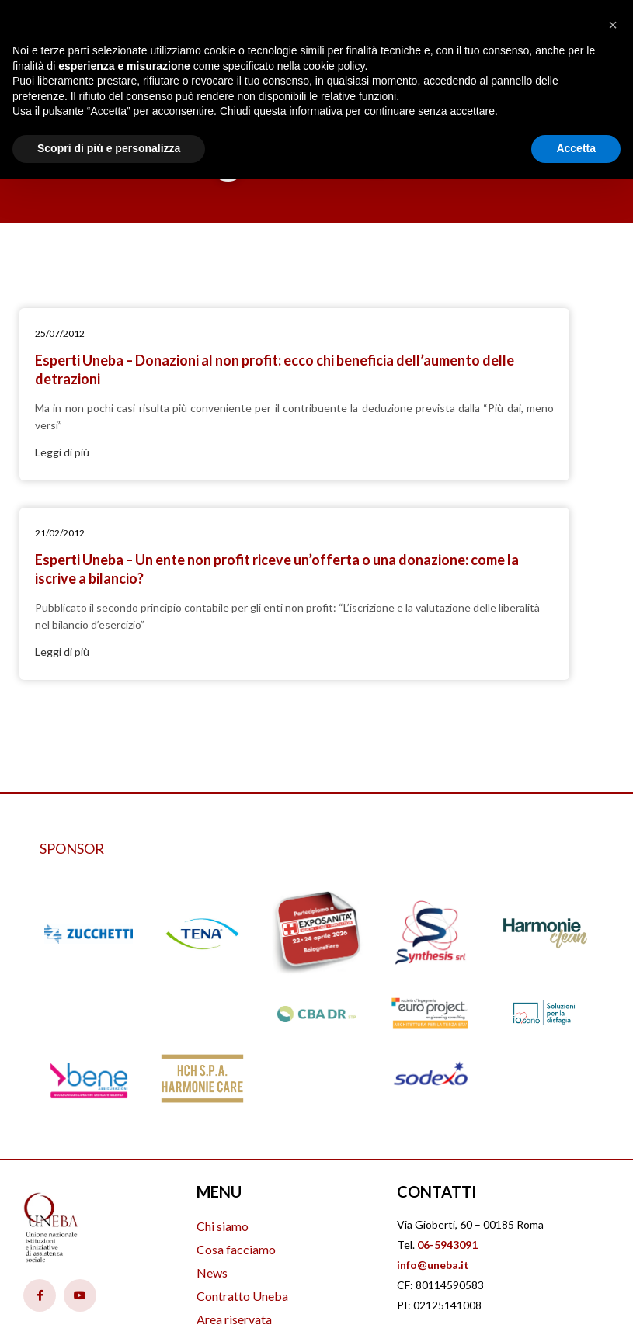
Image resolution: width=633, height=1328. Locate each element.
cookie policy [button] (333, 66)
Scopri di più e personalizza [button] (108, 148)
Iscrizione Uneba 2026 (257, 1202)
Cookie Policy (529, 1179)
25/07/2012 (71, 333)
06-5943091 (447, 1080)
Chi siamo (223, 1062)
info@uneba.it (433, 1101)
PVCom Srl (360, 1293)
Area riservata (234, 1155)
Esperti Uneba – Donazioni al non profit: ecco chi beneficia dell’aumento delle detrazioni (166, 379)
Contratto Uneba (242, 1132)
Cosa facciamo (236, 1085)
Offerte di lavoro (242, 1178)
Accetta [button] (576, 148)
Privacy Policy (441, 1179)
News (212, 1108)
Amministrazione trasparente (274, 1225)
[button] (612, 24)
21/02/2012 (370, 333)
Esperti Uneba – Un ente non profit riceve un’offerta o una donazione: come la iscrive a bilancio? (454, 379)
